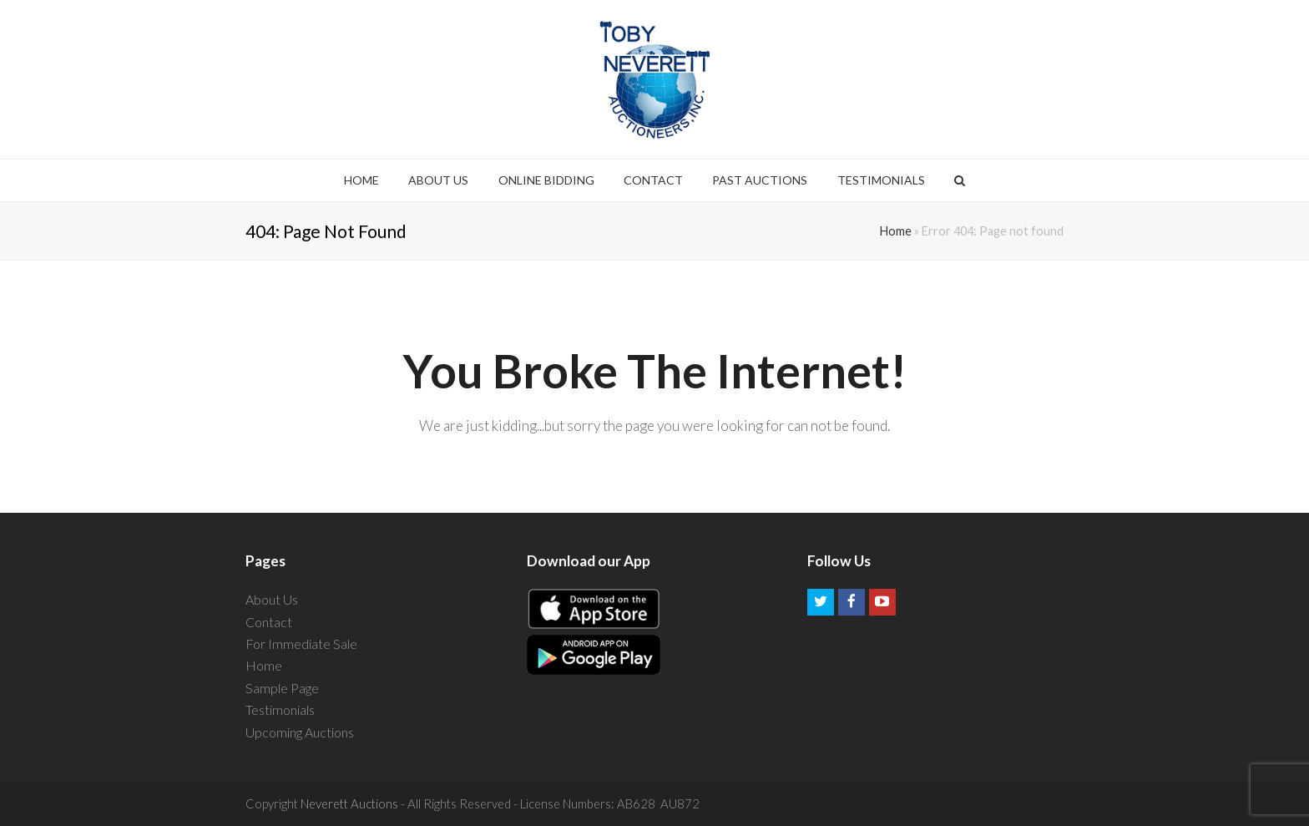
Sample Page (282, 688)
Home (896, 231)
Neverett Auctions (349, 803)
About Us (271, 599)
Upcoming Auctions (299, 732)
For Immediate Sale (301, 643)
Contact (268, 622)
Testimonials (280, 709)
